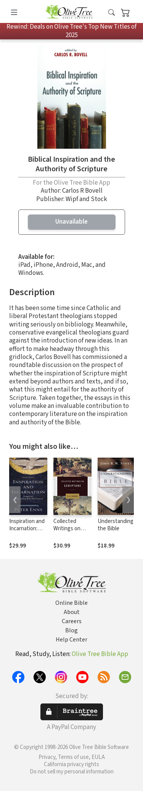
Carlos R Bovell (82, 190)
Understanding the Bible (115, 525)
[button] (111, 13)
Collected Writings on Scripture (66, 528)
